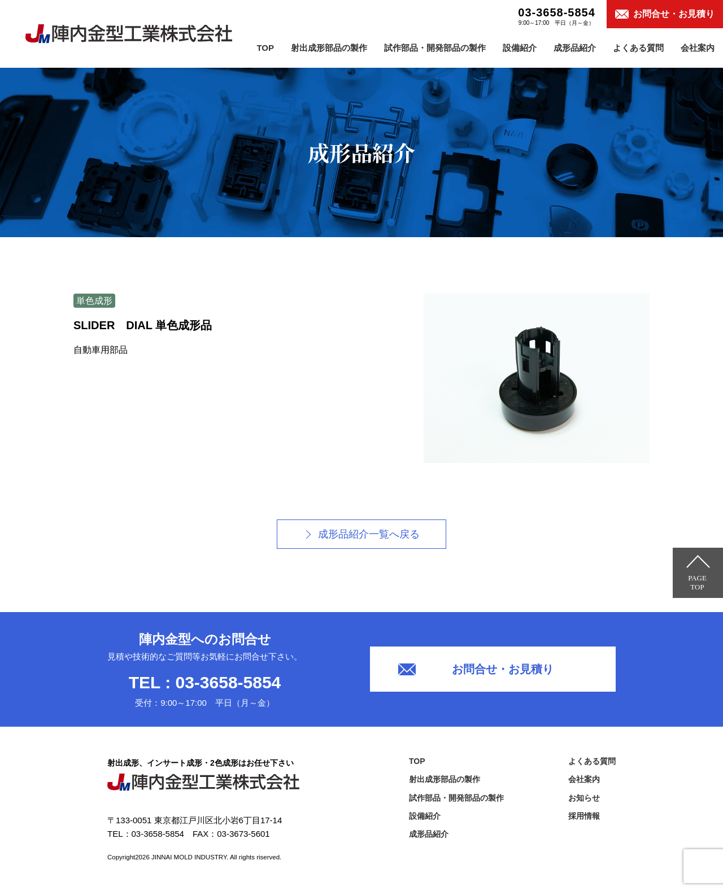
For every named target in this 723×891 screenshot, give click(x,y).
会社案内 (698, 48)
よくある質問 (638, 48)
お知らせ (584, 797)
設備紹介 (520, 48)
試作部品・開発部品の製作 (435, 48)
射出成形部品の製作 (329, 48)
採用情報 (584, 815)
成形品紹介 (575, 48)
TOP (265, 48)
